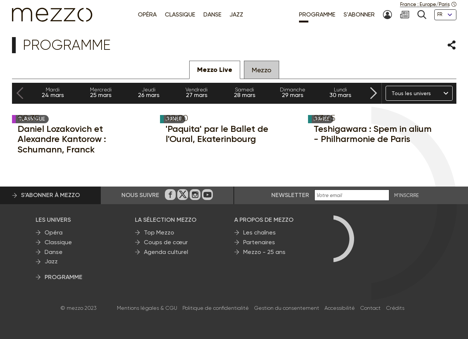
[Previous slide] (20, 93)
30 (340, 93)
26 (149, 93)
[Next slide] (374, 93)
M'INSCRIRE (406, 195)
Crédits (395, 308)
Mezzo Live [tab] (214, 70)
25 (101, 93)
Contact (370, 308)
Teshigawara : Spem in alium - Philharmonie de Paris (373, 134)
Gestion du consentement (286, 308)
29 (293, 93)
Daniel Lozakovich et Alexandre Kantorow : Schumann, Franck (62, 139)
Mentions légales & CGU (147, 308)
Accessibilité (339, 308)
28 (245, 93)
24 (53, 93)
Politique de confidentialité (215, 308)
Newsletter (290, 195)
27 (197, 93)
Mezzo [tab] (261, 70)
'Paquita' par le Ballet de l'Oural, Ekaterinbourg (217, 134)
